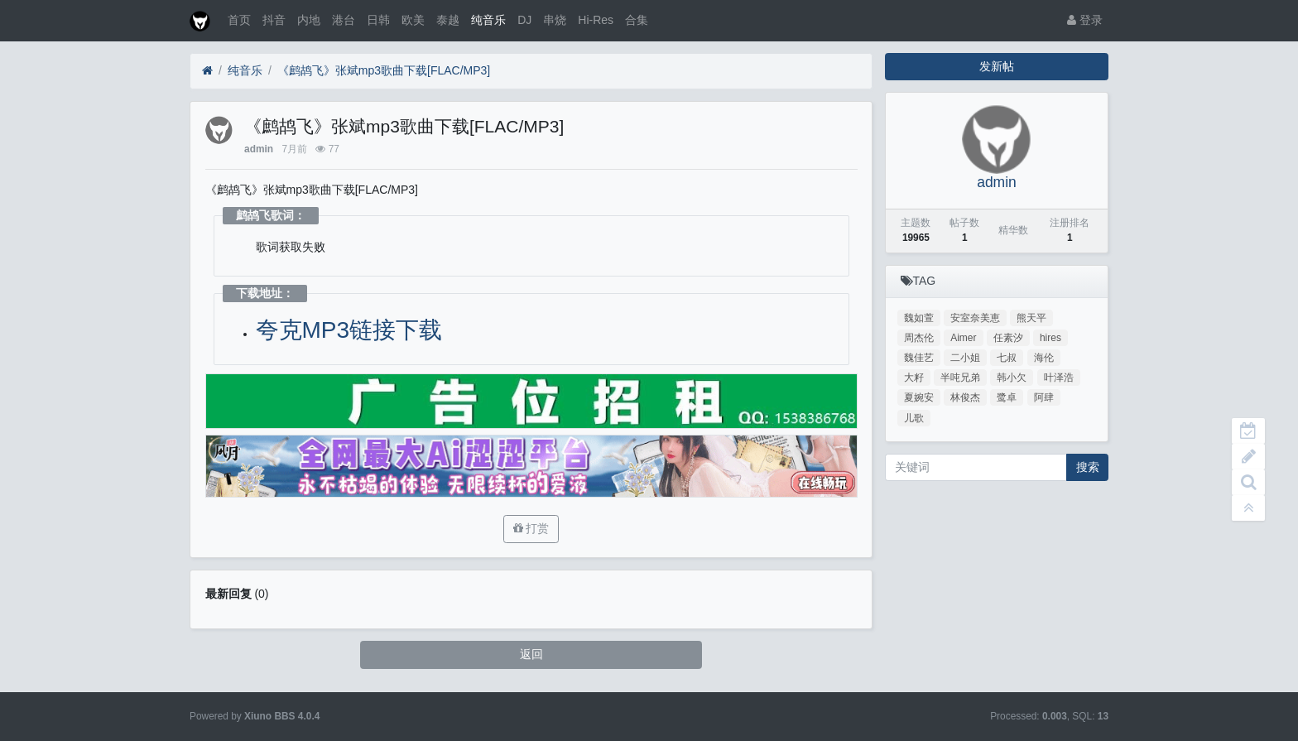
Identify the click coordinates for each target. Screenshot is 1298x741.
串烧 (554, 19)
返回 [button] (531, 654)
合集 (636, 19)
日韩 (378, 19)
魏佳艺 (919, 357)
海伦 (1044, 357)
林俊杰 (965, 397)
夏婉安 (919, 397)
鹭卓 (1007, 397)
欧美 (413, 19)
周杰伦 (919, 338)
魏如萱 (919, 318)
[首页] (207, 70)
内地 (308, 19)
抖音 (274, 19)
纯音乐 (488, 19)
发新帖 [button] (996, 66)
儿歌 (914, 418)
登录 (1085, 19)
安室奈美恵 (975, 318)
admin (258, 149)
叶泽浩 (1059, 377)
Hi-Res (595, 19)
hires (1050, 338)
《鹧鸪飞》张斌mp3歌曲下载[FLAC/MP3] (383, 70)
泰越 (447, 19)
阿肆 (1044, 397)
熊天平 (1031, 318)
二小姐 (965, 357)
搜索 (1087, 467)
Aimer (963, 338)
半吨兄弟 (960, 377)
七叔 (1007, 357)
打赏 (531, 528)
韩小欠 (1011, 377)
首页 (239, 19)
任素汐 (1008, 338)
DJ (524, 19)
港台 (343, 19)
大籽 (914, 377)
